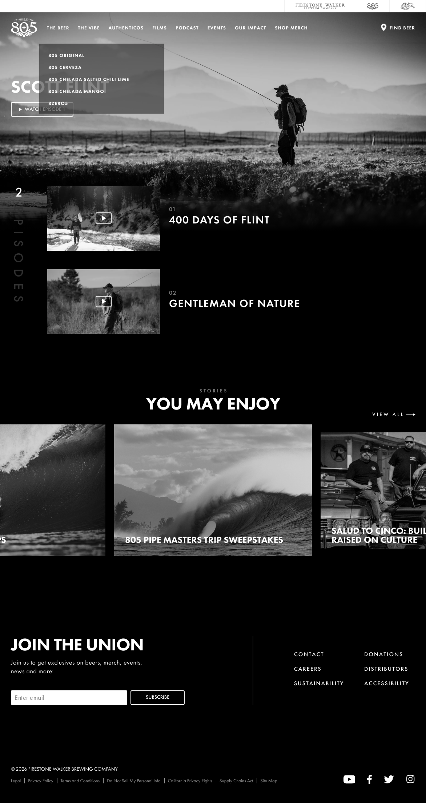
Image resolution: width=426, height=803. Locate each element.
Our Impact (250, 28)
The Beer (58, 28)
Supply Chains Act (236, 781)
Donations (383, 654)
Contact (309, 654)
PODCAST (187, 28)
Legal (16, 781)
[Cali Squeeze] (408, 6)
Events (217, 28)
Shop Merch (291, 28)
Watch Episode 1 (41, 109)
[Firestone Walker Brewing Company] (320, 6)
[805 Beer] (373, 6)
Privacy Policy (40, 781)
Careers (308, 669)
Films (159, 28)
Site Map (268, 781)
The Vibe (89, 28)
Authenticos (126, 28)
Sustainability (319, 683)
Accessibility (386, 683)
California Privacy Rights (190, 781)
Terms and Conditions (80, 781)
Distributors (386, 669)
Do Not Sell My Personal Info (134, 781)
